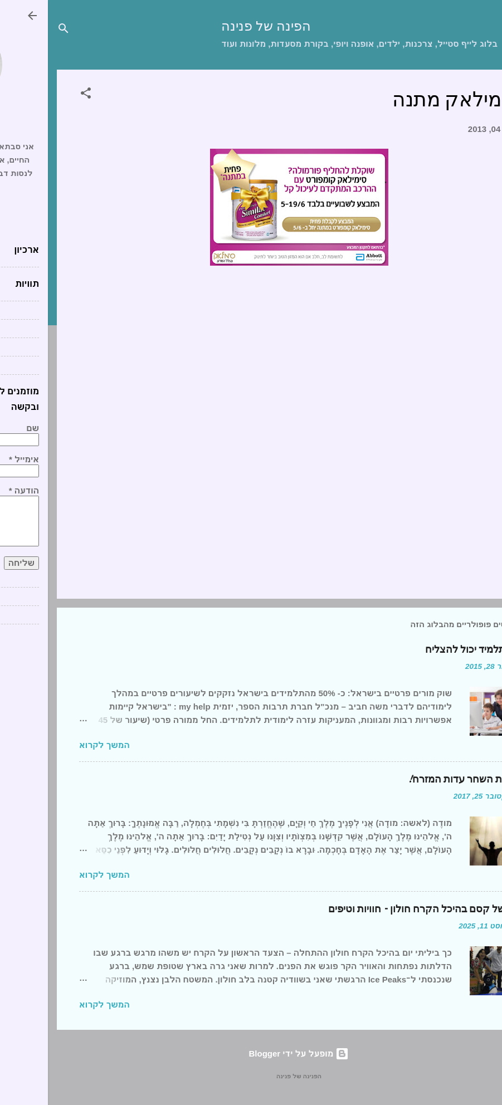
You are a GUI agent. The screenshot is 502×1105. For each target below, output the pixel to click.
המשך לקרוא (56, 745)
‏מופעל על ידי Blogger (251, 1053)
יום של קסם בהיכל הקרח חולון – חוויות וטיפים (375, 909)
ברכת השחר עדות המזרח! (415, 779)
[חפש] (15, 30)
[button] (38, 95)
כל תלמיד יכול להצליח (424, 650)
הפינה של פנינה (218, 26)
